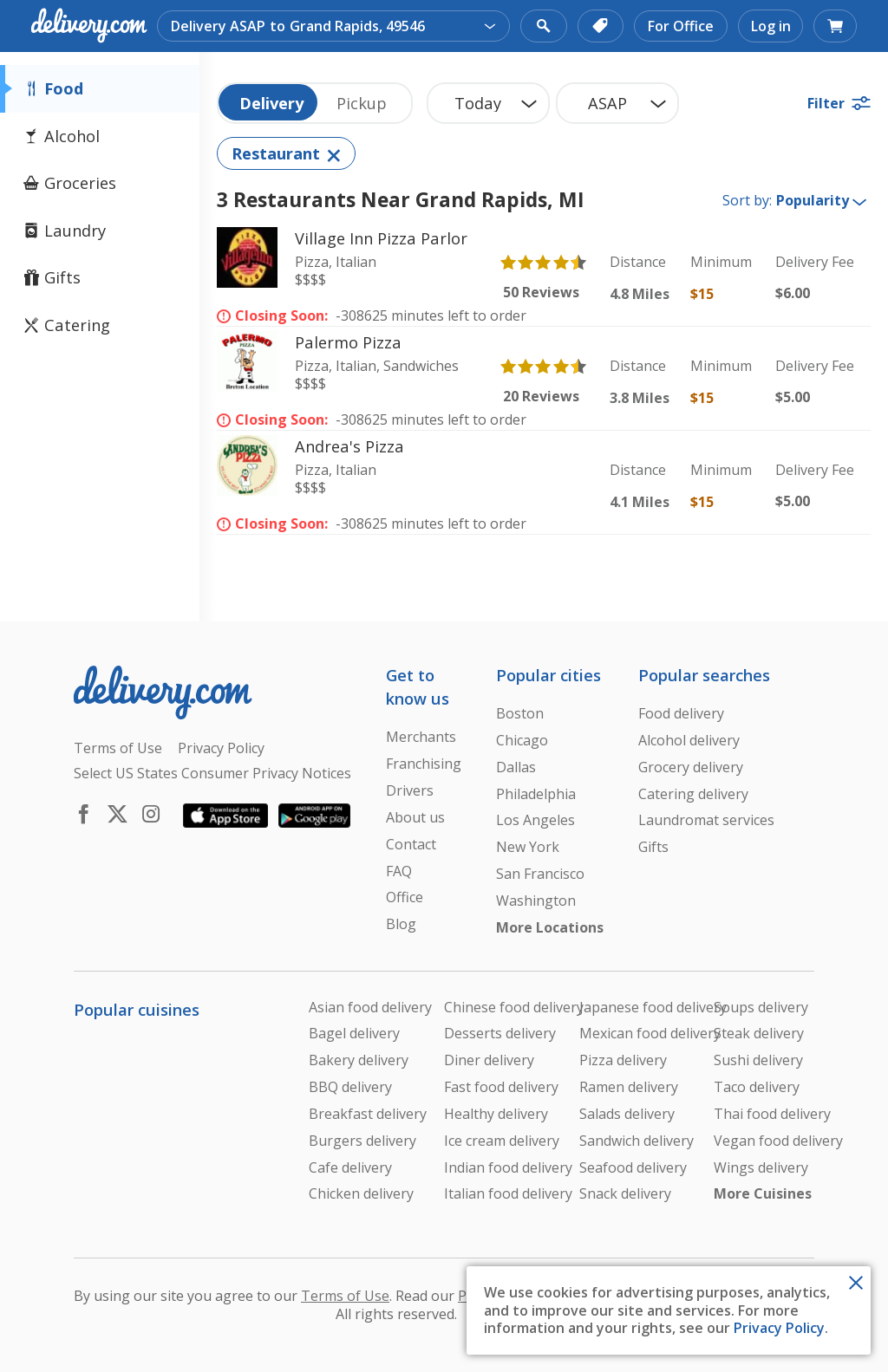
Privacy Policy (779, 1327)
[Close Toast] (856, 1281)
